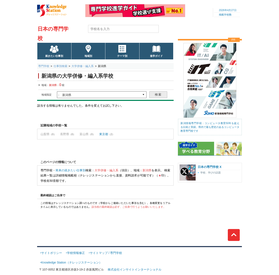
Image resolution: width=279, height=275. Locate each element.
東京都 (103, 134)
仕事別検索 (60, 66)
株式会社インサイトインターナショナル (134, 269)
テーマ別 (122, 55)
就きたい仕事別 (54, 55)
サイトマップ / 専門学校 (106, 253)
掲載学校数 (225, 14)
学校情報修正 (76, 253)
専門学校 (43, 66)
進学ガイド (156, 55)
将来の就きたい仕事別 (70, 170)
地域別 (88, 55)
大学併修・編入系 (82, 66)
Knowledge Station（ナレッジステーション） (71, 262)
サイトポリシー (51, 253)
